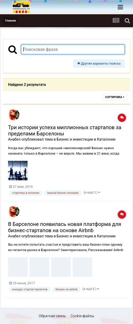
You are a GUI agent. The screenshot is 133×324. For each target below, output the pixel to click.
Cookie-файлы (82, 316)
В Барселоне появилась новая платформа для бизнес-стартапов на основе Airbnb (64, 227)
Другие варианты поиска (99, 63)
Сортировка (114, 97)
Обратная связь (52, 316)
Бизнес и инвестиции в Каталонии (86, 139)
